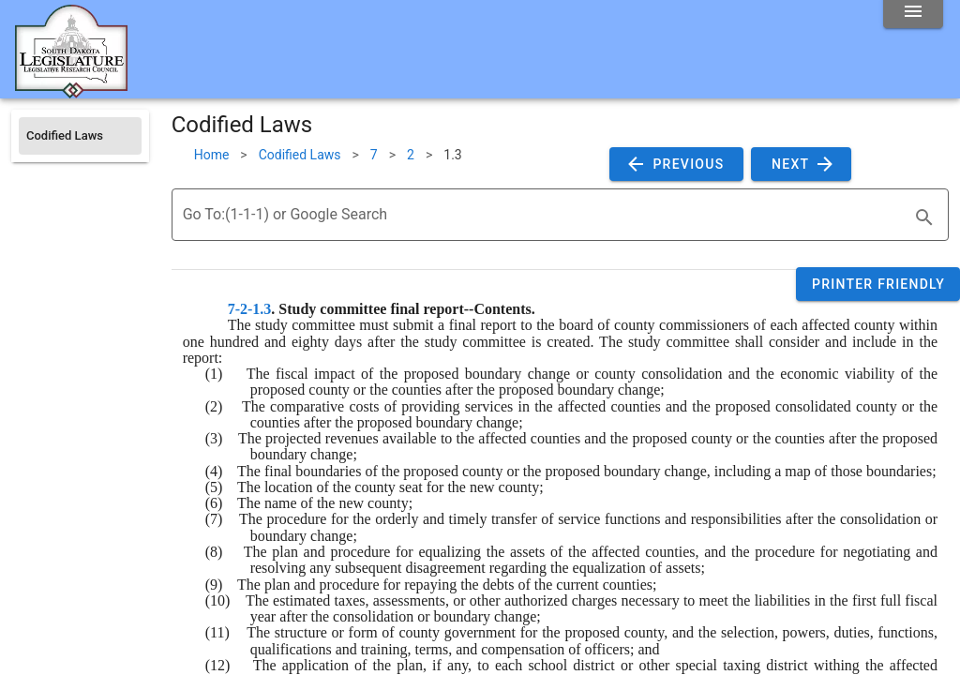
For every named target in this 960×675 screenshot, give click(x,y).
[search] (924, 217)
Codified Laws (300, 154)
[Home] (71, 91)
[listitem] (80, 136)
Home (212, 154)
